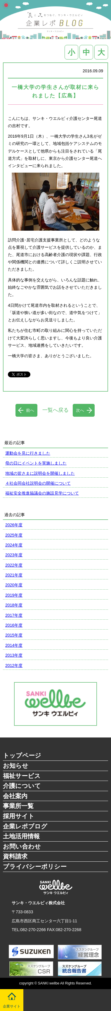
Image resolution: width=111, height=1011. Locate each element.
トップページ (22, 755)
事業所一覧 (18, 806)
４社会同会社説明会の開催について (38, 483)
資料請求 (15, 856)
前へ (30, 410)
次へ (80, 410)
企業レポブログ (25, 826)
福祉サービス (22, 775)
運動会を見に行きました (27, 453)
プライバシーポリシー (35, 866)
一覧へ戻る (55, 410)
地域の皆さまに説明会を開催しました (40, 473)
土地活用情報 (21, 836)
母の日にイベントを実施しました (36, 463)
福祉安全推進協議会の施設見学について (42, 493)
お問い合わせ (22, 846)
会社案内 (15, 796)
